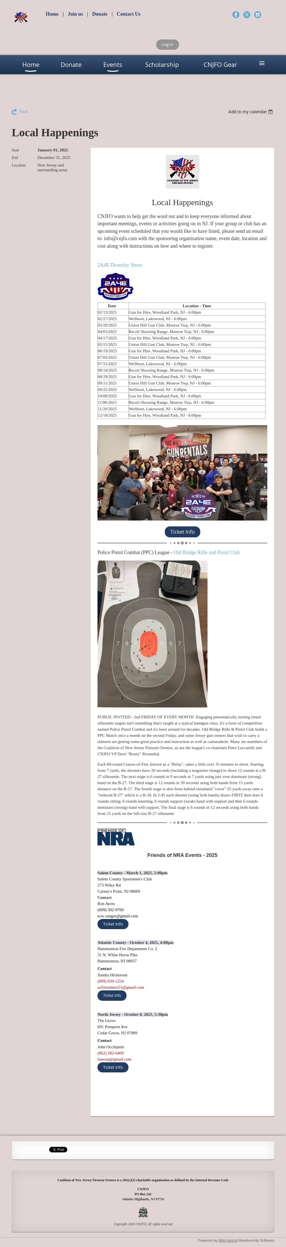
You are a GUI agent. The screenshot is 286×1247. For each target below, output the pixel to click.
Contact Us (129, 14)
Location (19, 165)
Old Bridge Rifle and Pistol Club (207, 552)
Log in (167, 44)
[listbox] (251, 111)
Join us (75, 14)
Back (24, 111)
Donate (100, 14)
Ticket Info (113, 924)
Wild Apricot (228, 1240)
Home (52, 14)
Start (15, 150)
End (15, 158)
